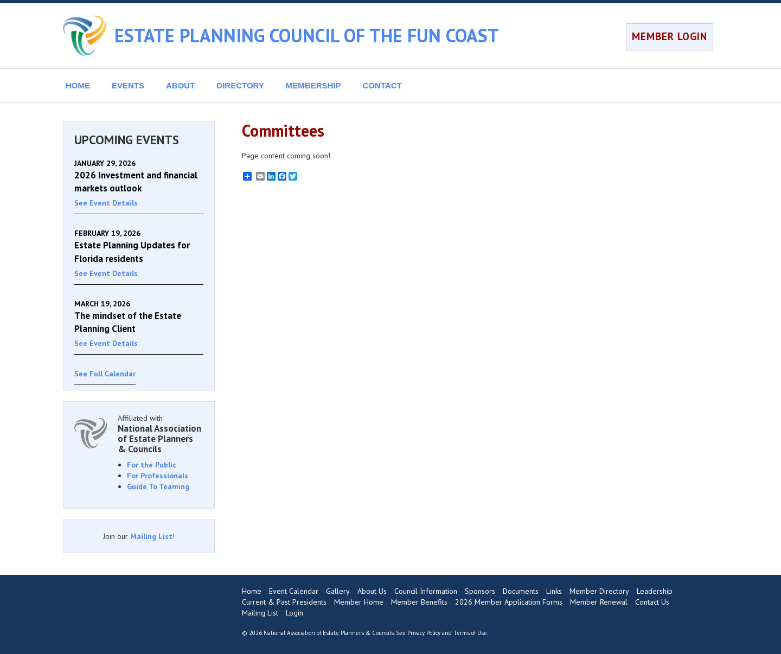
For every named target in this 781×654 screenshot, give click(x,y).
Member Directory (599, 591)
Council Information (425, 591)
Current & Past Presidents (284, 602)
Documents (521, 591)
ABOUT (180, 85)
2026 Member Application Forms (508, 602)
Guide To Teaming (158, 486)
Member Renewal (599, 602)
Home (251, 591)
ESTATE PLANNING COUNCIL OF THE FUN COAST (306, 35)
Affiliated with (160, 433)
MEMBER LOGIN (669, 36)
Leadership (655, 591)
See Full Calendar (105, 374)
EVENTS (128, 85)
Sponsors (480, 591)
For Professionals (157, 475)
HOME (78, 85)
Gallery (338, 591)
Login (294, 613)
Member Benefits (419, 602)
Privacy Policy (423, 633)
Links (554, 591)
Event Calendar (293, 591)
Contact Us (652, 602)
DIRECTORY (240, 85)
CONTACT (382, 85)
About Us (372, 591)
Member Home (358, 602)
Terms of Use (470, 633)
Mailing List (151, 536)
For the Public (151, 465)
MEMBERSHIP (313, 85)
